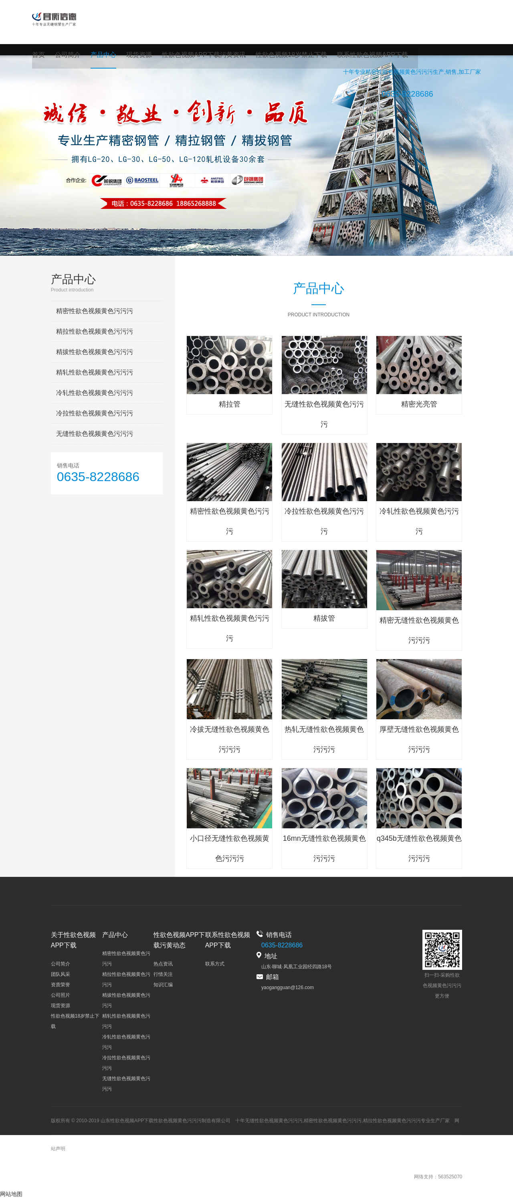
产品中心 (103, 55)
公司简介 (68, 55)
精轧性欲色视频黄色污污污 (94, 372)
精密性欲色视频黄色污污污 (399, 74)
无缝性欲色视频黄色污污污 (94, 433)
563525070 (450, 1177)
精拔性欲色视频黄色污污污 (94, 351)
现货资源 (139, 55)
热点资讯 (163, 964)
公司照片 (60, 995)
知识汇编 (163, 985)
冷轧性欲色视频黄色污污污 (94, 392)
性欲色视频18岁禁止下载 (291, 55)
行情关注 (163, 974)
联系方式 (214, 964)
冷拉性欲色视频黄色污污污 (94, 413)
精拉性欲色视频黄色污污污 (94, 331)
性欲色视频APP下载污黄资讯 (203, 55)
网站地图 (11, 1194)
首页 (38, 55)
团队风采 (60, 974)
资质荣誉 (60, 985)
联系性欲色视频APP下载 (372, 55)
